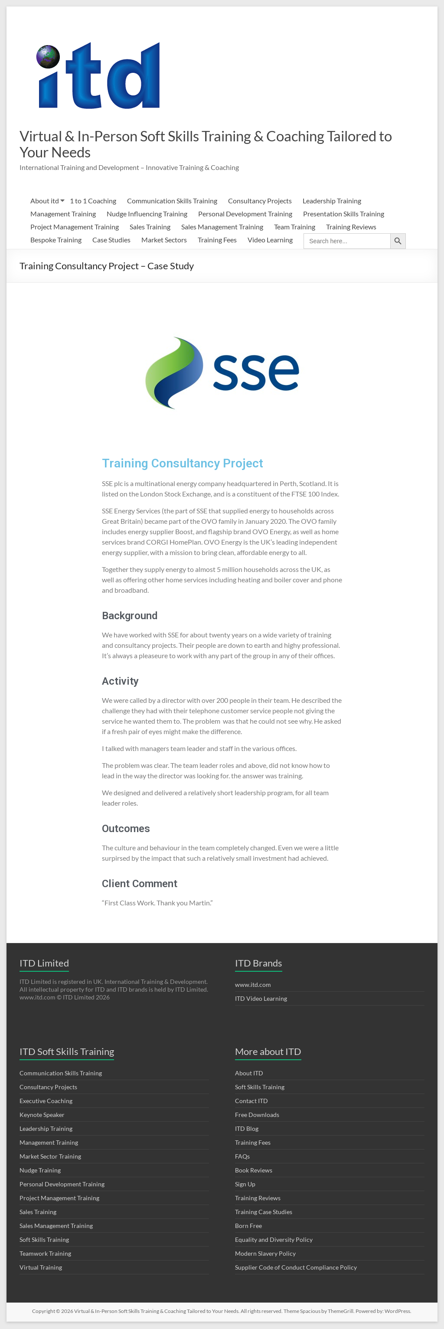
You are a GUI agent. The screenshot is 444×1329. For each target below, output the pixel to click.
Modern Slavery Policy (265, 1254)
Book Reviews (253, 1171)
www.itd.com (253, 985)
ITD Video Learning (261, 999)
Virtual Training (41, 1268)
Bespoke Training (56, 240)
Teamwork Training (45, 1254)
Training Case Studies (263, 1212)
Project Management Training (74, 227)
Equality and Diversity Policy (274, 1240)
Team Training (294, 227)
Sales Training (150, 227)
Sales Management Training (222, 227)
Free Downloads (257, 1115)
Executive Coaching (46, 1101)
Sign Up (245, 1185)
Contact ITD (251, 1101)
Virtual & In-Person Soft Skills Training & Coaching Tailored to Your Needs (188, 144)
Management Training (63, 214)
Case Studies (111, 240)
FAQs (242, 1157)
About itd (44, 201)
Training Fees (217, 240)
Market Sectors (164, 240)
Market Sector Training (50, 1157)
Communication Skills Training (172, 201)
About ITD (249, 1074)
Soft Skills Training (44, 1240)
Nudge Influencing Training (147, 214)
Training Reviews (351, 227)
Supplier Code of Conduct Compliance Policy (296, 1268)
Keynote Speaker (42, 1115)
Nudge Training (40, 1171)
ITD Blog (246, 1129)
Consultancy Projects (260, 201)
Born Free (248, 1226)
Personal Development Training (245, 214)
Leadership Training (332, 201)
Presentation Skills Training (343, 214)
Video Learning (270, 240)
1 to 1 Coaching (93, 201)
